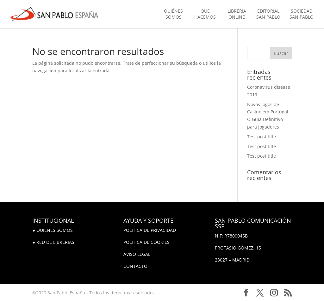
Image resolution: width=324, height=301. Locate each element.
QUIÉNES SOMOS (173, 14)
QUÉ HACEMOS (205, 14)
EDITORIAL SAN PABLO (268, 14)
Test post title (261, 137)
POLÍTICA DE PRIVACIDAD (149, 230)
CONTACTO (135, 266)
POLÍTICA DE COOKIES (146, 242)
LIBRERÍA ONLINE (236, 14)
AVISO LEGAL (136, 254)
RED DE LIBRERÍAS (55, 242)
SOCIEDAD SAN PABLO (302, 14)
